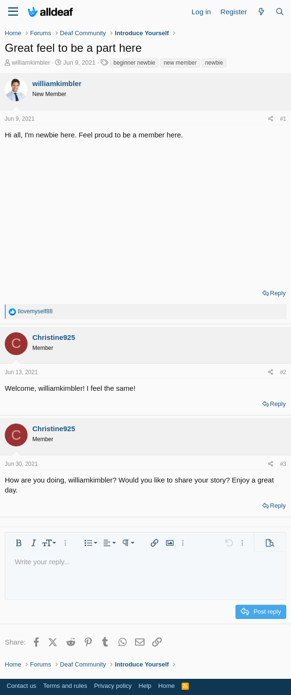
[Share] (271, 119)
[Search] (280, 11)
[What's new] (261, 11)
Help (145, 685)
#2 (283, 372)
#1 (283, 119)
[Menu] (13, 12)
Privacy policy (113, 685)
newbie (214, 62)
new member (180, 62)
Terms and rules (65, 685)
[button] (18, 542)
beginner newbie (134, 62)
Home (166, 685)
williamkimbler (31, 62)
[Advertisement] (145, 211)
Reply (278, 293)
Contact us (21, 685)
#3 (283, 464)
